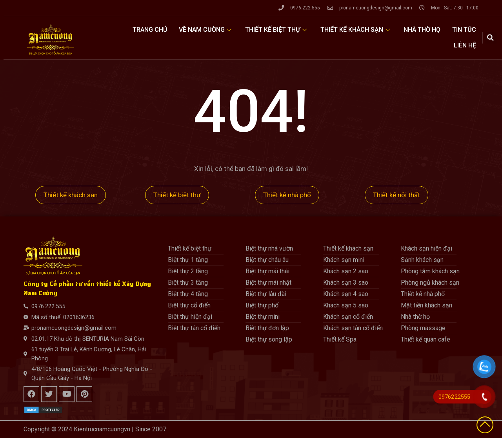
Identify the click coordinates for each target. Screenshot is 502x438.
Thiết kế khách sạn (356, 29)
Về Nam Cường (206, 29)
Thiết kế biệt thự (277, 29)
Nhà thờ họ (422, 29)
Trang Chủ (150, 29)
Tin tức (464, 29)
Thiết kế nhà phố (287, 195)
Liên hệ (465, 45)
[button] (491, 38)
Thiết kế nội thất (396, 195)
